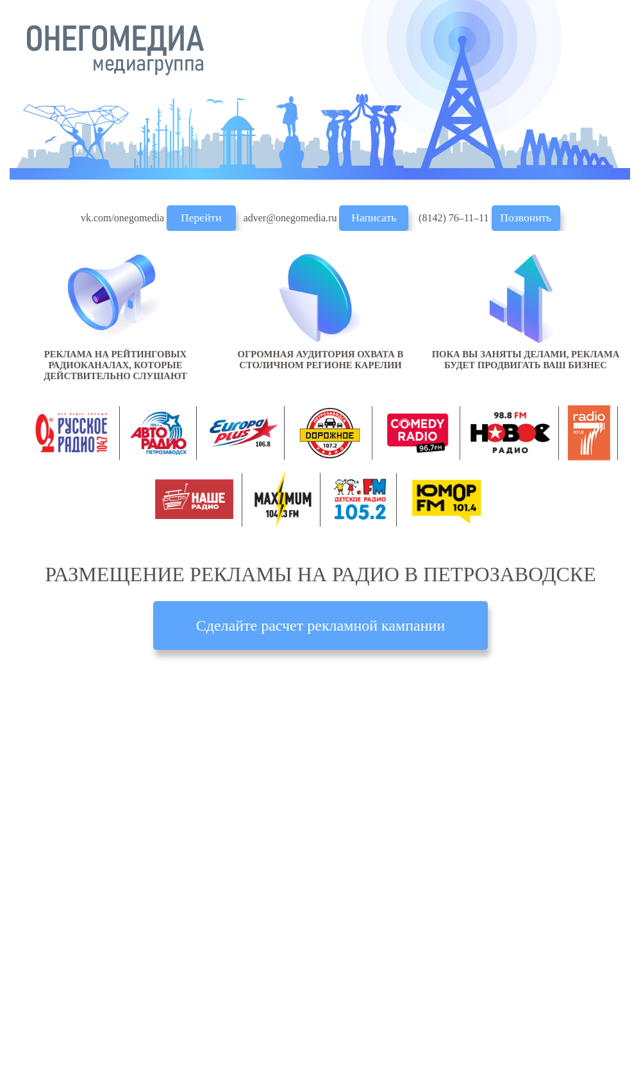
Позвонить (525, 217)
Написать (373, 217)
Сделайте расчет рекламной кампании (320, 625)
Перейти (201, 217)
